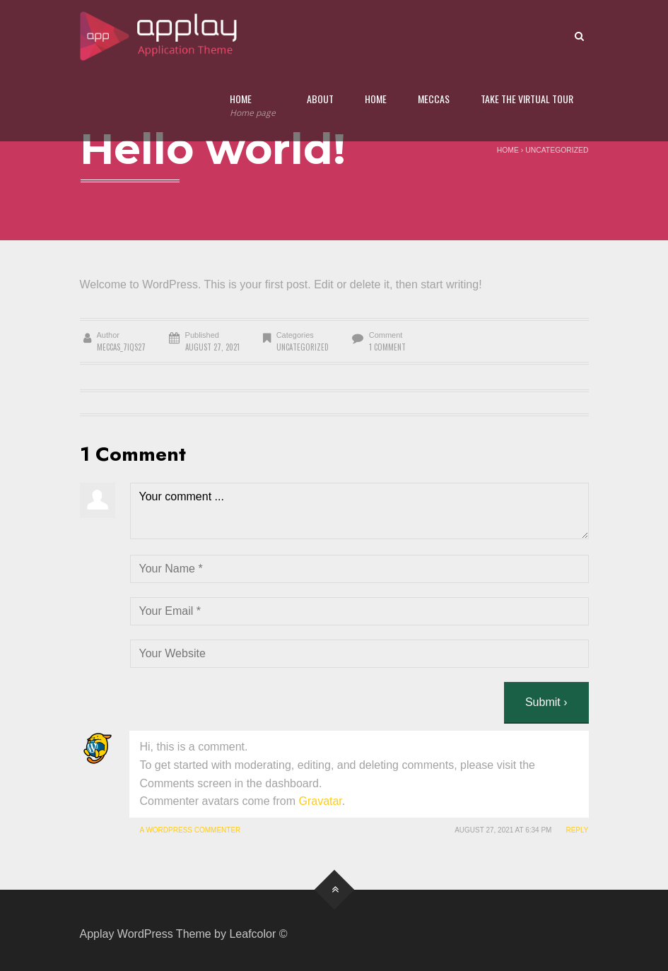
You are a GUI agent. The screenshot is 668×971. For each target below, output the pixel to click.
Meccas (434, 98)
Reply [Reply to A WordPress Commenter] (577, 830)
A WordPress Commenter (190, 830)
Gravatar (319, 801)
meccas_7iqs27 (121, 347)
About (320, 98)
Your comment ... (359, 511)
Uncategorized (556, 150)
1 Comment (387, 347)
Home (253, 105)
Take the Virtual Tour (527, 98)
